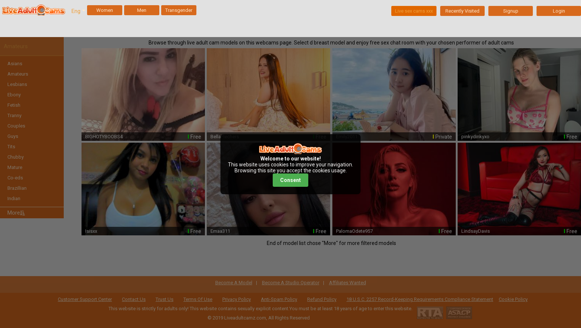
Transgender (178, 10)
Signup (510, 11)
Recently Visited (462, 11)
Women (104, 10)
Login (559, 11)
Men (141, 10)
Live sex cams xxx (414, 11)
